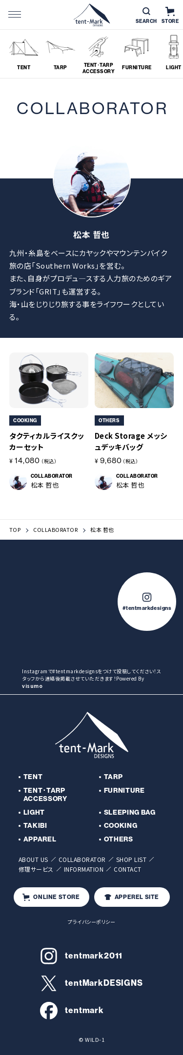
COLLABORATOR (55, 529)
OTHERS (118, 839)
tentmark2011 (81, 956)
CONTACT (128, 869)
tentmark (72, 1010)
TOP (15, 529)
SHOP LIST (131, 859)
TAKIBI (35, 825)
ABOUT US (33, 859)
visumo (32, 685)
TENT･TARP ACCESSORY (45, 794)
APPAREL (40, 839)
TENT (33, 777)
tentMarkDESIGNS (91, 983)
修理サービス (36, 869)
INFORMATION (84, 869)
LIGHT (34, 812)
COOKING (121, 825)
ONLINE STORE (51, 897)
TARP (113, 777)
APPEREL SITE (131, 897)
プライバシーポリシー (91, 921)
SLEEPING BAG (130, 812)
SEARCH (146, 15)
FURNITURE (124, 790)
